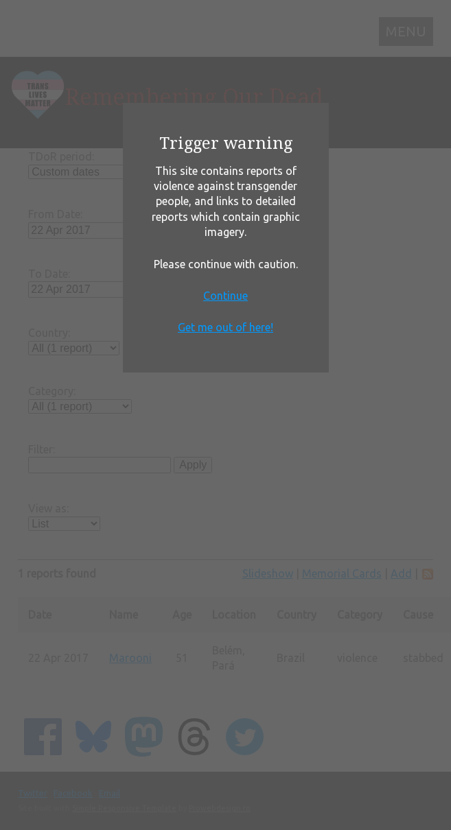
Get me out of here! (225, 327)
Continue (225, 295)
